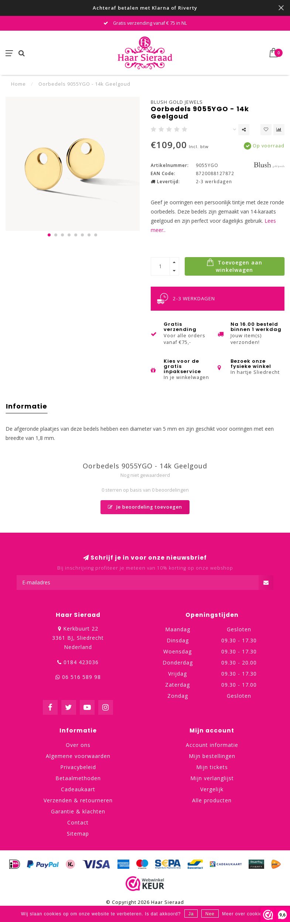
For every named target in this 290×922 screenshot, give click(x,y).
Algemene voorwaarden (78, 755)
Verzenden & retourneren (78, 800)
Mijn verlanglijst (212, 778)
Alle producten (212, 800)
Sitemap (78, 833)
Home (18, 84)
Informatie (26, 406)
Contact (78, 822)
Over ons (78, 744)
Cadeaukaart (78, 789)
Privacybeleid (78, 767)
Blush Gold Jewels (177, 102)
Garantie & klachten (78, 811)
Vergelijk (212, 789)
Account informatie (212, 744)
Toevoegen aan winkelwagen (234, 266)
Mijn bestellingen (212, 755)
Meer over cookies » (245, 913)
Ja (191, 913)
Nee (210, 913)
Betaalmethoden (78, 778)
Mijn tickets (212, 767)
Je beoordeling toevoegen (145, 507)
